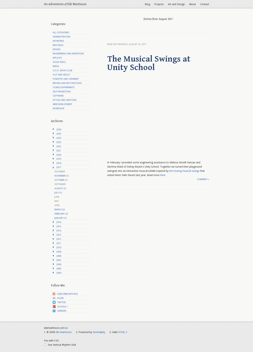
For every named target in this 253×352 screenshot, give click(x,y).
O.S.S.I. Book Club (62, 70)
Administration (61, 36)
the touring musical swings (184, 170)
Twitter (59, 302)
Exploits (57, 57)
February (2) (61, 213)
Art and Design (176, 4)
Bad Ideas (58, 45)
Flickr (58, 298)
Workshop (58, 108)
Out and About (61, 74)
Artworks (58, 40)
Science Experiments (64, 87)
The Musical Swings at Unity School (148, 63)
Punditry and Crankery (66, 78)
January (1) (60, 217)
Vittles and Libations (65, 99)
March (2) (59, 209)
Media (56, 66)
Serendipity (99, 332)
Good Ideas (59, 61)
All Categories (61, 32)
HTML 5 (122, 332)
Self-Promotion (62, 91)
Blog (147, 4)
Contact (204, 4)
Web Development (62, 104)
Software (58, 95)
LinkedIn (59, 310)
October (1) (60, 179)
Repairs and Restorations (67, 83)
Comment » (203, 179)
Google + (60, 306)
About (192, 4)
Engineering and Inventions (68, 53)
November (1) (61, 175)
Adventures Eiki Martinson (65, 4)
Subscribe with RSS (65, 293)
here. (163, 175)
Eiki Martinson (64, 332)
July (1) (58, 192)
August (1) (60, 188)
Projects (159, 4)
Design (56, 49)
